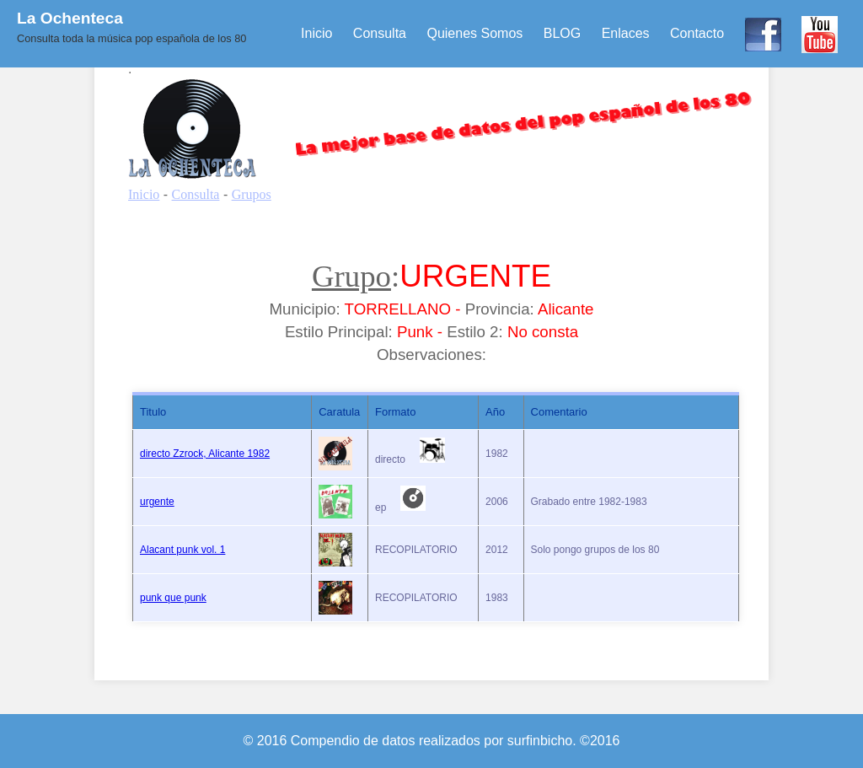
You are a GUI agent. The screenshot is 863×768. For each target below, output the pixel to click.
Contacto (697, 33)
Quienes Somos (474, 33)
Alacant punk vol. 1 (182, 550)
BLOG (562, 33)
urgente (157, 502)
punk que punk (173, 598)
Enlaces (626, 33)
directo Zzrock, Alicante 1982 (205, 453)
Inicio (316, 33)
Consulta (379, 33)
